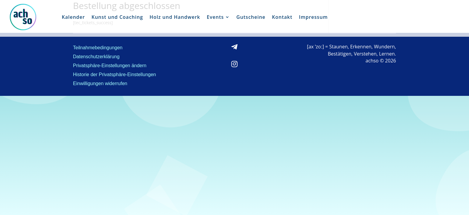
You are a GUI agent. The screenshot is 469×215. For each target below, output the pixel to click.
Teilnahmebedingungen (97, 48)
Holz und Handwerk (175, 17)
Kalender (73, 17)
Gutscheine (250, 17)
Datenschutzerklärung (96, 57)
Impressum (313, 17)
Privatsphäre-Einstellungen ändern (109, 66)
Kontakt (282, 17)
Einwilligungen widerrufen (100, 84)
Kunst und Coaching (117, 17)
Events (215, 17)
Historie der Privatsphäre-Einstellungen (114, 75)
